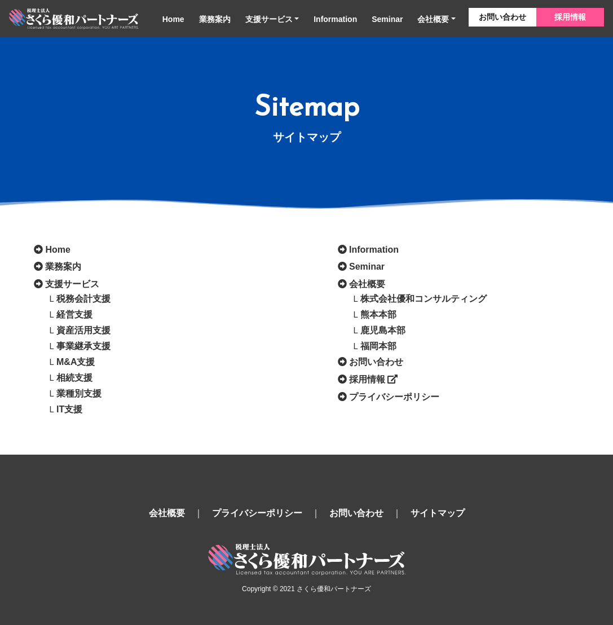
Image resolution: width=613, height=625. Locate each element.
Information (335, 19)
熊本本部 (378, 314)
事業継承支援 (83, 346)
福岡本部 (378, 346)
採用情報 (570, 16)
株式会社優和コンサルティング (423, 298)
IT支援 (69, 409)
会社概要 (433, 19)
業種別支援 (79, 393)
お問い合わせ (502, 16)
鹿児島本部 (382, 330)
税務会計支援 (83, 298)
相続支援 (74, 377)
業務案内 (215, 19)
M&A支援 (75, 362)
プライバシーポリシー (394, 397)
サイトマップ (438, 513)
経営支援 (74, 314)
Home (173, 19)
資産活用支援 (83, 330)
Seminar (387, 19)
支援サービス (269, 19)
